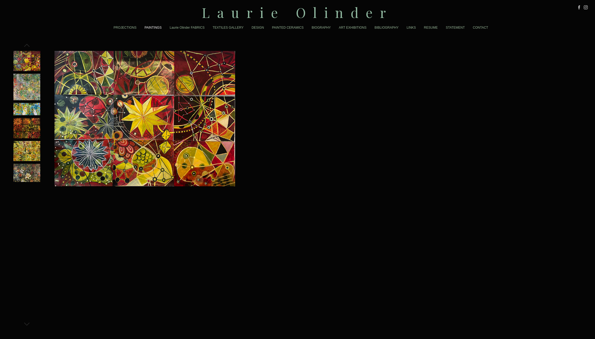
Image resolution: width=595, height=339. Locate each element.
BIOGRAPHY (321, 27)
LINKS (411, 27)
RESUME (431, 27)
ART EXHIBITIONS (353, 27)
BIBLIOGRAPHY (387, 27)
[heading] (297, 12)
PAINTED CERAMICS (288, 27)
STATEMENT (455, 27)
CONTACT (480, 27)
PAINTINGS (153, 27)
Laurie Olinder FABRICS (187, 27)
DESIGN (257, 27)
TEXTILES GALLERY (228, 27)
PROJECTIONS (125, 27)
